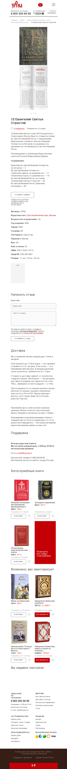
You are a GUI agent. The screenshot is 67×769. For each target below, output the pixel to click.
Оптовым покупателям (44, 705)
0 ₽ (40, 5)
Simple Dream (48, 757)
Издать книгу (16, 719)
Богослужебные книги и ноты (38, 20)
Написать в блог (17, 725)
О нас (38, 708)
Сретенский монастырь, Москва (41, 215)
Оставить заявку (22, 195)
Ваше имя (15, 300)
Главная (14, 20)
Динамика (27, 757)
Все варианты (42, 614)
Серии (38, 725)
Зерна (16, 4)
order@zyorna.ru (25, 453)
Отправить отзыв (22, 338)
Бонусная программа (19, 728)
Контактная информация (45, 702)
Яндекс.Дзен (16, 735)
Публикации (40, 728)
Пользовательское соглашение (34, 754)
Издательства (41, 722)
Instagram (14, 738)
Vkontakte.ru (15, 741)
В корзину (18, 516)
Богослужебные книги (19, 22)
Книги (22, 20)
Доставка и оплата (43, 699)
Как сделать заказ (43, 696)
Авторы (38, 719)
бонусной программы (33, 333)
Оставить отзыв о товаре (20, 722)
